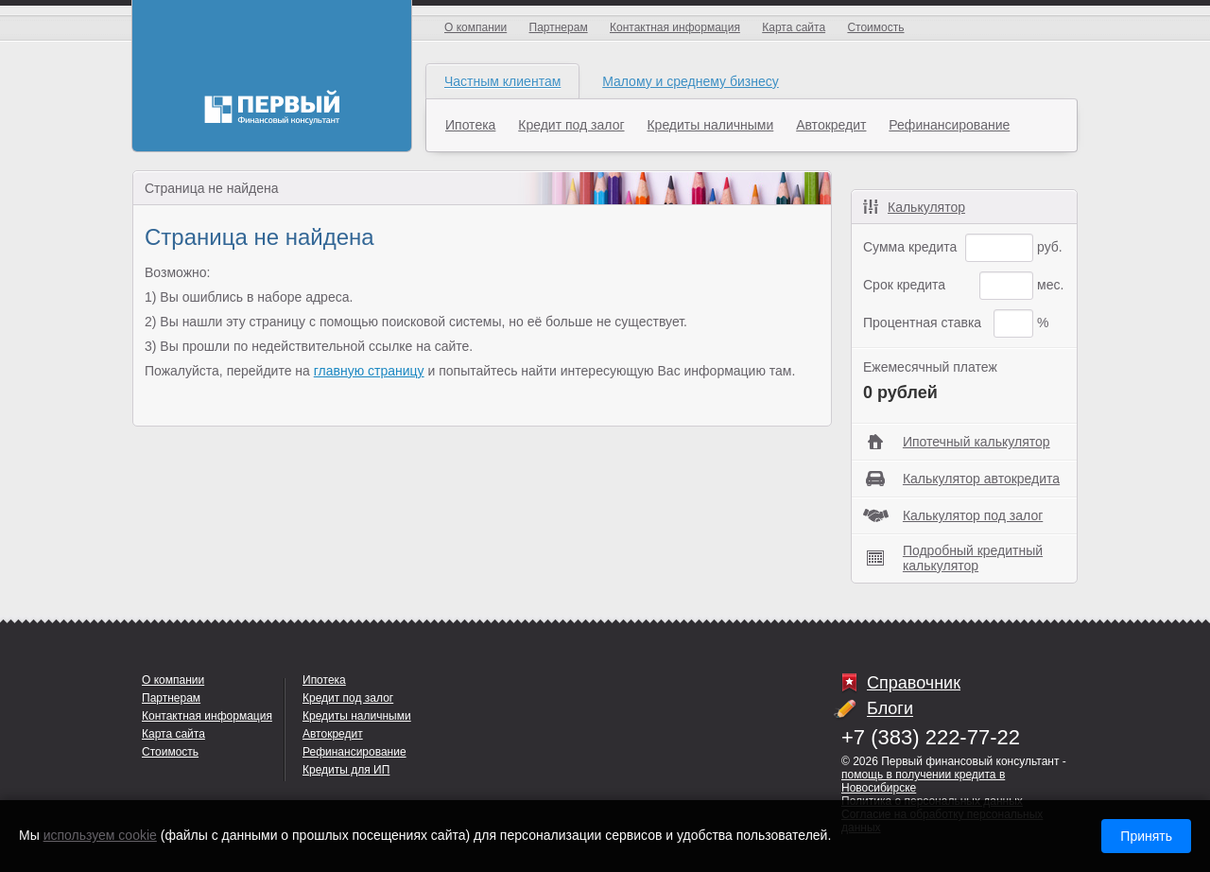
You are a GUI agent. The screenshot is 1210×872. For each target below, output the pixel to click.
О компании (475, 27)
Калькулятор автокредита (981, 478)
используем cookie (100, 835)
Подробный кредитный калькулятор (973, 558)
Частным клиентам (502, 81)
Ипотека (470, 124)
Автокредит (831, 124)
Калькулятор (926, 207)
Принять (1146, 836)
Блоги (890, 709)
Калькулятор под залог (973, 515)
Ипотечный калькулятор (976, 441)
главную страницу (369, 370)
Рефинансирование (949, 124)
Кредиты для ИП (345, 769)
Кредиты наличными (710, 124)
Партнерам (558, 27)
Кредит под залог (571, 124)
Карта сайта (793, 27)
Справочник (913, 682)
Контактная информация (675, 27)
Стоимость (875, 27)
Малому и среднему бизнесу (690, 81)
